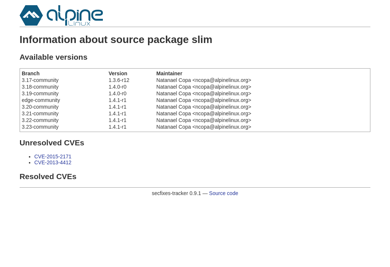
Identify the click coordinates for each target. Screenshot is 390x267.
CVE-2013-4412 (52, 162)
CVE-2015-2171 (52, 156)
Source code (223, 193)
